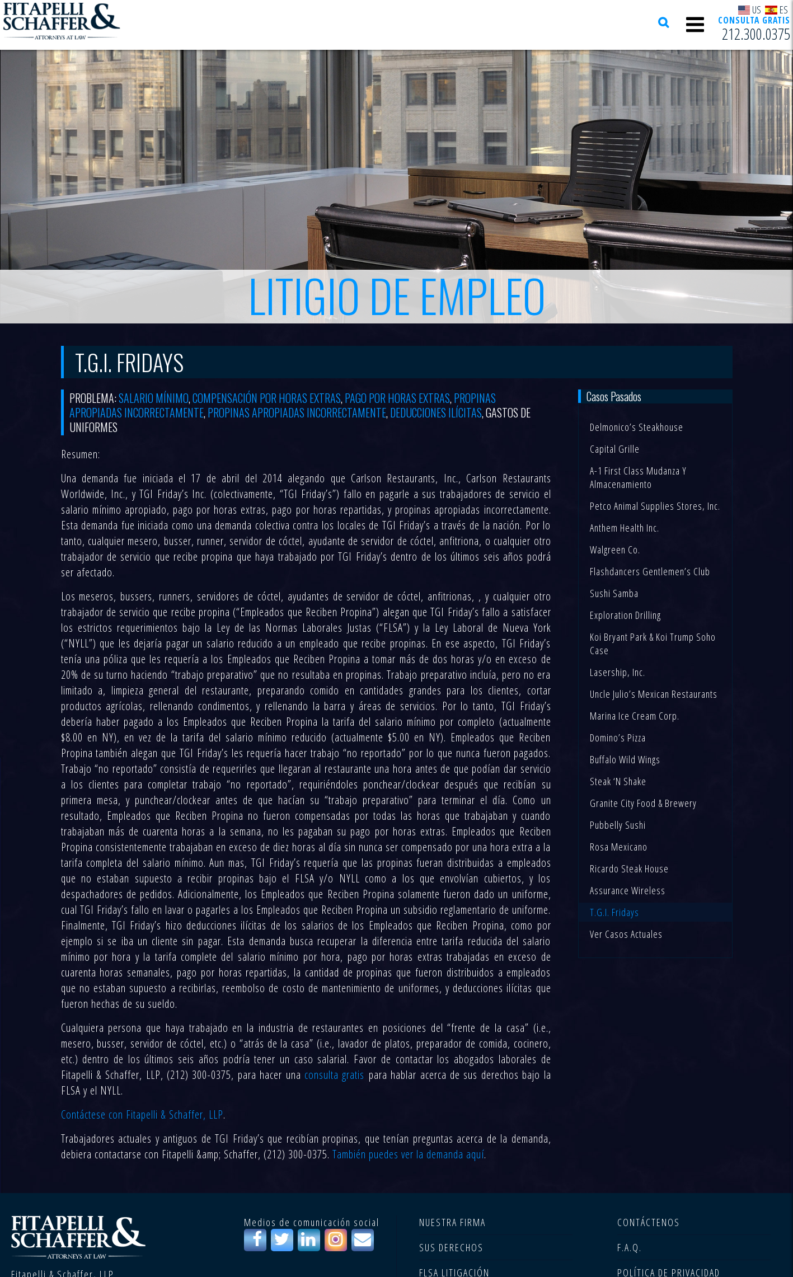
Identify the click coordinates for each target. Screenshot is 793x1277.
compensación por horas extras (267, 397)
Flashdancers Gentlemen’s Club (650, 571)
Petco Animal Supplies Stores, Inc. (655, 506)
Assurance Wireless (627, 890)
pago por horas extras (397, 397)
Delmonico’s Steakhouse (636, 427)
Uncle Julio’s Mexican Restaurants (653, 694)
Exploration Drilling (625, 615)
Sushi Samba (614, 593)
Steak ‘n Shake (618, 781)
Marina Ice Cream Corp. (634, 715)
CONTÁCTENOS (648, 1222)
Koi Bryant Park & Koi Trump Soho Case (653, 643)
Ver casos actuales (626, 934)
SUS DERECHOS (451, 1247)
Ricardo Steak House (629, 868)
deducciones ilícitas (436, 412)
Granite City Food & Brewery (643, 803)
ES (776, 9)
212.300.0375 (756, 34)
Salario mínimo (154, 397)
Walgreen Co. (615, 549)
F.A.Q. (629, 1247)
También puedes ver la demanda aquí (408, 1154)
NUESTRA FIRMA (452, 1222)
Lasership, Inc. (617, 672)
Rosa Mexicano (618, 846)
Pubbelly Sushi (618, 825)
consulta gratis (334, 1074)
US (750, 9)
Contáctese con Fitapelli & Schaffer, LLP (142, 1114)
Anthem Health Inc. (624, 527)
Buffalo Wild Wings (625, 759)
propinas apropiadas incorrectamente (297, 412)
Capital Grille (615, 449)
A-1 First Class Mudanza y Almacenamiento (638, 477)
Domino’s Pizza (618, 737)
